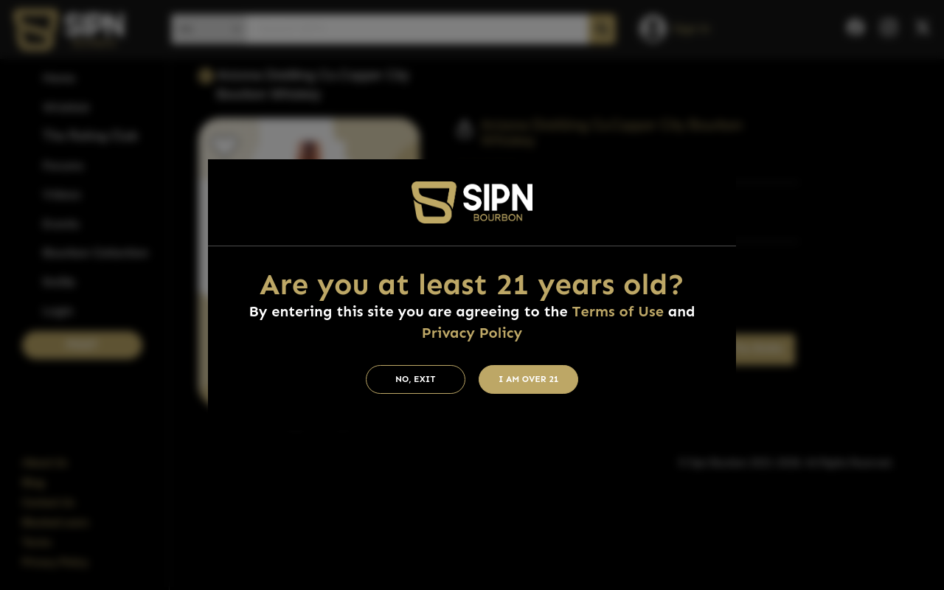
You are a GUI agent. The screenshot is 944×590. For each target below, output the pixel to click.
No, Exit (415, 379)
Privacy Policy (472, 332)
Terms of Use (618, 311)
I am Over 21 (529, 379)
